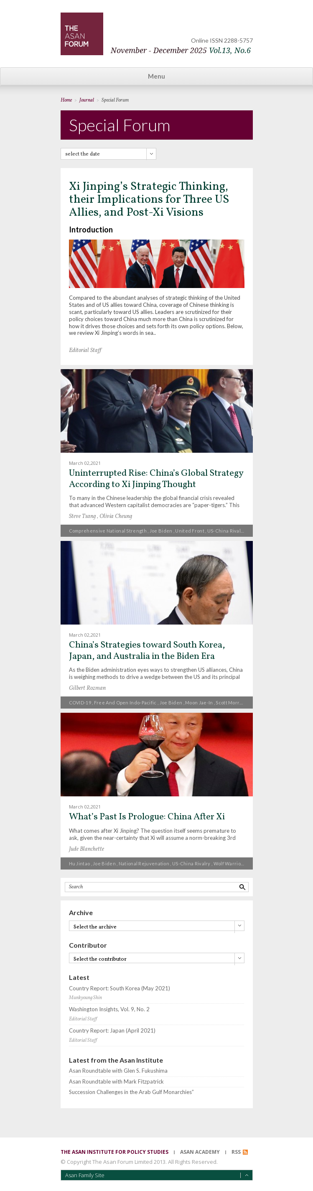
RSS (236, 1151)
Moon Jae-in (199, 702)
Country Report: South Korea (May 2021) (119, 988)
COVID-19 (80, 702)
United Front (189, 530)
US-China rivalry (226, 530)
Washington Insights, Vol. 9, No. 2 (109, 1009)
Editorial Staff (85, 350)
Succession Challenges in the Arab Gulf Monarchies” (131, 1092)
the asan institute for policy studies (114, 1151)
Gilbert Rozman (87, 688)
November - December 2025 (181, 50)
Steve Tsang (82, 516)
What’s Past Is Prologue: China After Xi (147, 817)
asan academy (200, 1151)
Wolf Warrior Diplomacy (240, 863)
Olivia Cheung (115, 516)
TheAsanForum (82, 34)
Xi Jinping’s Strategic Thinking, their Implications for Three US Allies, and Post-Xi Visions (149, 200)
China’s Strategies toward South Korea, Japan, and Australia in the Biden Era (147, 651)
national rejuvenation (144, 863)
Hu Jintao (79, 863)
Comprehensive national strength (108, 530)
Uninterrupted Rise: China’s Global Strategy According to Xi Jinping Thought (156, 479)
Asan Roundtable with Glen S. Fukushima (118, 1071)
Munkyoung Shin (85, 998)
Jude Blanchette (86, 849)
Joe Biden (161, 530)
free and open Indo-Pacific (125, 702)
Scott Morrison (232, 702)
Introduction (91, 229)
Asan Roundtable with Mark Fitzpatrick (116, 1082)
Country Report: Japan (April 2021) (112, 1031)
